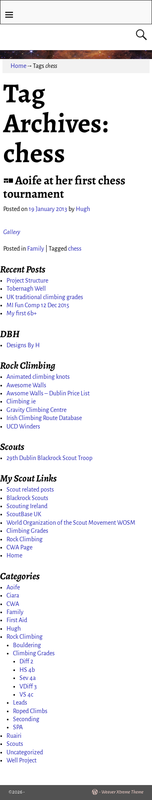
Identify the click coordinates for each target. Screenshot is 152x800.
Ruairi (13, 735)
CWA (12, 604)
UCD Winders (23, 426)
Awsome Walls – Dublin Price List (48, 393)
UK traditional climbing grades (44, 297)
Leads (20, 702)
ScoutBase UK (23, 514)
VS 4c (26, 694)
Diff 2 (26, 661)
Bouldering (27, 645)
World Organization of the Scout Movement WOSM (70, 522)
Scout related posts (30, 489)
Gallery (11, 232)
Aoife (13, 587)
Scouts (14, 744)
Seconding (26, 719)
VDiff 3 (28, 686)
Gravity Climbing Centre (36, 410)
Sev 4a (27, 678)
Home (18, 66)
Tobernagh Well (26, 288)
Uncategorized (24, 752)
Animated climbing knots (38, 377)
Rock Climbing (24, 539)
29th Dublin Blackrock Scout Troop (49, 458)
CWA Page (19, 547)
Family (35, 248)
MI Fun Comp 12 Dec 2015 (37, 305)
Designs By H (23, 345)
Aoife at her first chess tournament (64, 187)
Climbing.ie (21, 401)
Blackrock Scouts (27, 498)
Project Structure (27, 280)
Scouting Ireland (26, 506)
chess (74, 248)
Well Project (21, 760)
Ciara (12, 595)
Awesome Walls (26, 385)
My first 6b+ (21, 313)
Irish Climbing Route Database (44, 418)
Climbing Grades (27, 531)
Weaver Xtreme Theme (122, 792)
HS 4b (27, 670)
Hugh (13, 628)
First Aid (16, 620)
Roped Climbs (30, 711)
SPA (18, 727)
